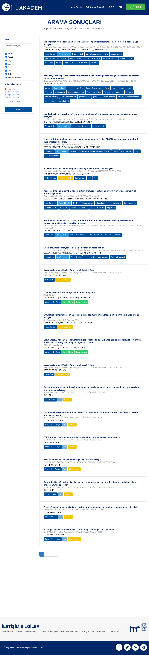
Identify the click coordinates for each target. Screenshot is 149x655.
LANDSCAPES (69, 63)
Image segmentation (75, 88)
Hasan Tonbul (50, 54)
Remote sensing (125, 88)
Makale (10, 53)
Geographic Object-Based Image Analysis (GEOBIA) (90, 151)
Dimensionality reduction (113, 92)
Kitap (10, 64)
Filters (114, 88)
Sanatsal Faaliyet (14, 77)
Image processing (114, 203)
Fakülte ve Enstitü (95, 7)
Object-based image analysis (97, 54)
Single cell (111, 207)
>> (55, 554)
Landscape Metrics (52, 156)
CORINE (115, 151)
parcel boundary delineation (104, 97)
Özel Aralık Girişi (12, 101)
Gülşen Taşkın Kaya (52, 302)
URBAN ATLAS (126, 151)
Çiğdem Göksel (50, 494)
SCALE (58, 63)
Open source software (79, 207)
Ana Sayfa (76, 7)
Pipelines (48, 92)
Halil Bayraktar (50, 203)
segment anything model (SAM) (57, 101)
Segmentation (116, 54)
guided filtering (84, 97)
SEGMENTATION (126, 58)
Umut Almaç (49, 257)
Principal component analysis (56, 58)
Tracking (76, 203)
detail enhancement (68, 97)
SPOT (137, 151)
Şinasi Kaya (49, 235)
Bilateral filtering (51, 97)
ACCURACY (49, 63)
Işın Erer (48, 88)
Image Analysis (115, 235)
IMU (95, 178)
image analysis (98, 126)
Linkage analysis (51, 207)
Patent (10, 57)
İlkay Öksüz (49, 279)
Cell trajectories (130, 203)
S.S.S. (111, 7)
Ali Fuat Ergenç (50, 178)
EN (120, 7)
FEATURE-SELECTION (92, 58)
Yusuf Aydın (49, 151)
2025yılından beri (12, 94)
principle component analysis (129, 97)
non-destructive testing (81, 126)
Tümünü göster (11, 89)
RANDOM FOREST (110, 58)
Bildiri (10, 74)
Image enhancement (76, 92)
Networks (64, 207)
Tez (9, 70)
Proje (10, 60)
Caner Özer (49, 374)
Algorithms (100, 203)
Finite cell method (118, 257)
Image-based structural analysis (96, 257)
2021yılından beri (12, 97)
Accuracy (129, 92)
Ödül (10, 67)
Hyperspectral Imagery (98, 235)
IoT (89, 178)
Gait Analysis (80, 178)
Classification (75, 58)
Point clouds (76, 257)
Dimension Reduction (78, 235)
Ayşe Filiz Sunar (51, 516)
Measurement (60, 92)
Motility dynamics (97, 207)
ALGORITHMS (82, 63)
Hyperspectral (77, 54)
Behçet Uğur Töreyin (52, 424)
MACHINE (94, 63)
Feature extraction (94, 92)
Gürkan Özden (50, 126)
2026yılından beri (12, 92)
